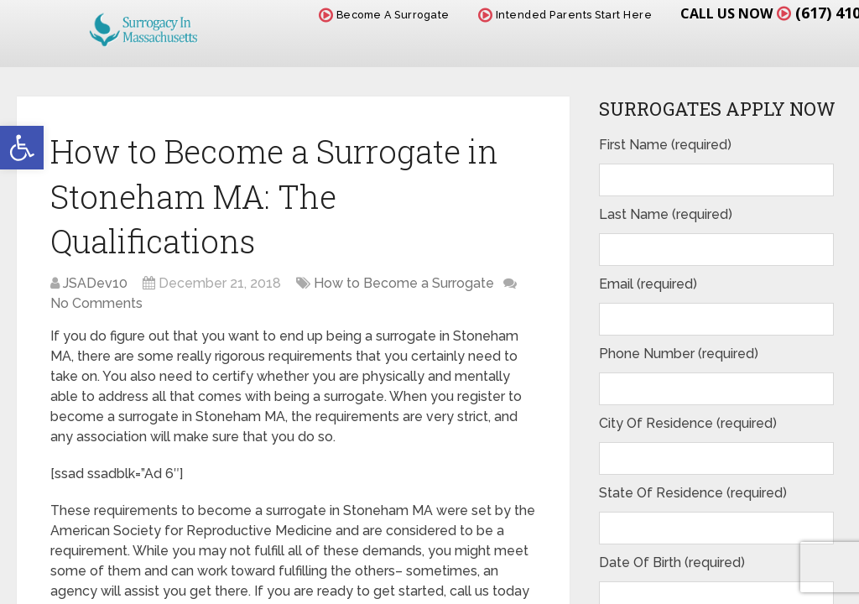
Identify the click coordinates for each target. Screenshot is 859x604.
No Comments (96, 303)
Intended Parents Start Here (565, 14)
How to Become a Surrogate (404, 283)
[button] (22, 147)
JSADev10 (95, 283)
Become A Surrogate (384, 14)
